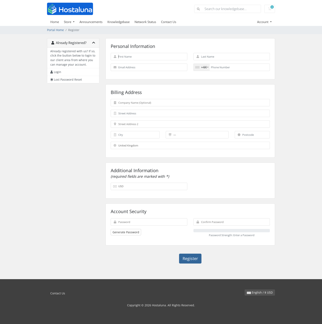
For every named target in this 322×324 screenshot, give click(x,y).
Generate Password (126, 232)
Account (263, 22)
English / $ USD (260, 292)
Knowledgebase (118, 22)
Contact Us (168, 22)
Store (68, 22)
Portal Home (55, 30)
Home (54, 22)
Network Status (145, 22)
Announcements (90, 22)
